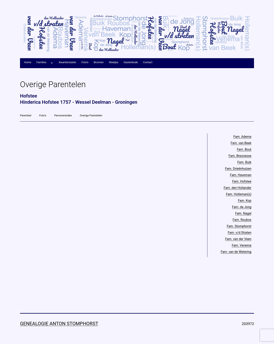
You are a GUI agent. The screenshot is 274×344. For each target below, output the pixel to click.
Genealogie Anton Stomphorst (59, 323)
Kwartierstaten (67, 62)
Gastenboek (131, 62)
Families (41, 62)
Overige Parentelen (91, 115)
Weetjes (113, 62)
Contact (147, 62)
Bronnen (98, 62)
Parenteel (25, 115)
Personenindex (63, 115)
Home (27, 62)
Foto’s (84, 62)
